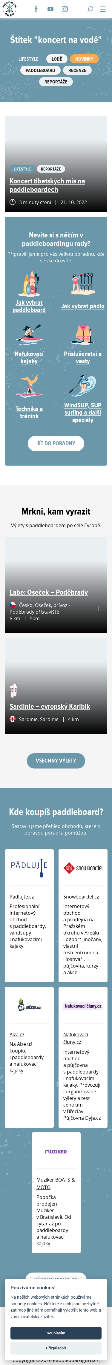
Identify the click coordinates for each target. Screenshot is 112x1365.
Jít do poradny (56, 443)
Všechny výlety (56, 760)
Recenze (77, 71)
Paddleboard (40, 71)
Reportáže (56, 82)
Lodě (57, 59)
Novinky (84, 59)
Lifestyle (29, 59)
